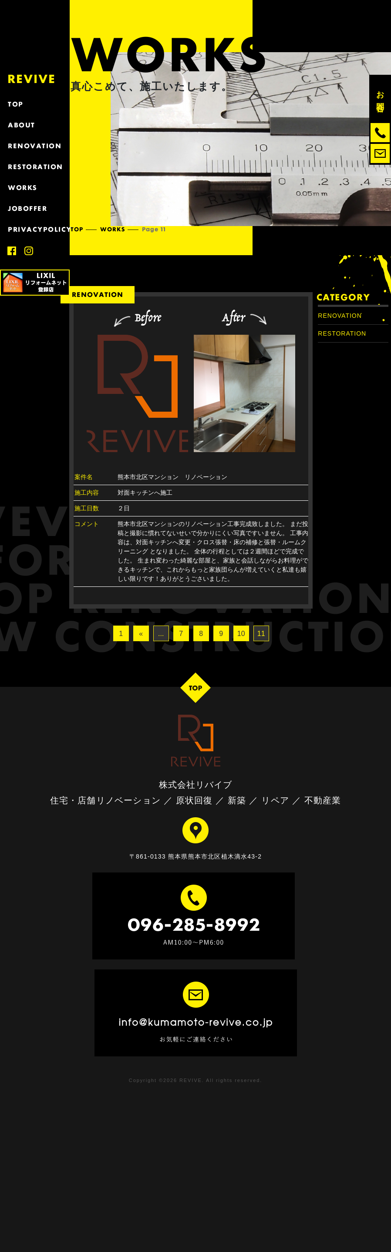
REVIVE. (191, 1080)
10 (241, 633)
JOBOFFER (35, 208)
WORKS (35, 187)
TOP (35, 104)
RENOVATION (35, 146)
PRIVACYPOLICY (35, 229)
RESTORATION (35, 166)
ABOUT (35, 125)
